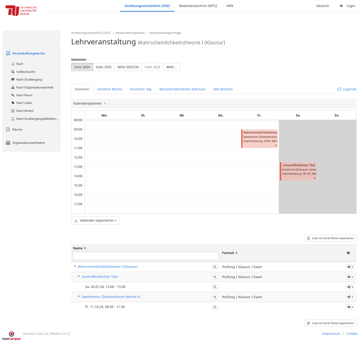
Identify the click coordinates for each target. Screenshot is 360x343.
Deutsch (322, 6)
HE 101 (307, 173)
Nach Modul (21, 111)
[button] (276, 145)
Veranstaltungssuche (25, 53)
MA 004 (276, 141)
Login (347, 6)
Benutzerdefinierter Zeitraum (182, 89)
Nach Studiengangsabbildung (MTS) (35, 119)
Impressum (331, 333)
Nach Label (21, 103)
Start (16, 64)
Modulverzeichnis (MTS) (198, 6)
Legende (347, 89)
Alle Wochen (223, 89)
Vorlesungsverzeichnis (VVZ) (147, 6)
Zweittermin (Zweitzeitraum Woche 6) (110, 296)
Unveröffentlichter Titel (299, 165)
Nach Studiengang (26, 79)
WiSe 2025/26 (128, 67)
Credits (352, 333)
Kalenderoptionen (88, 103)
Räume (13, 129)
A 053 (267, 141)
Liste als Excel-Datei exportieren (330, 238)
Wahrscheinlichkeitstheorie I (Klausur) (269, 132)
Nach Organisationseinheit (31, 87)
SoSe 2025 (104, 67)
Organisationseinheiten (25, 143)
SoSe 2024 (82, 67)
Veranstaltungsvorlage (165, 33)
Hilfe (230, 6)
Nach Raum (21, 95)
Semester (78, 59)
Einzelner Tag (140, 89)
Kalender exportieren (95, 220)
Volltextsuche (22, 72)
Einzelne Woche (110, 89)
